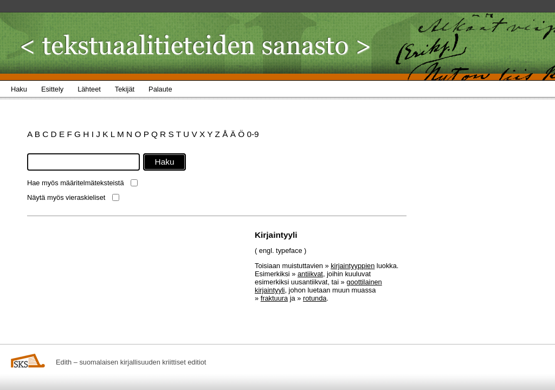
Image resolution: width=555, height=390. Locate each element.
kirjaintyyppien (353, 266)
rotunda (314, 298)
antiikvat (310, 274)
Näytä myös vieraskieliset (66, 197)
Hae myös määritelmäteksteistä (75, 183)
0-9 (253, 134)
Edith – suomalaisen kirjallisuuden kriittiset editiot (131, 362)
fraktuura (274, 298)
